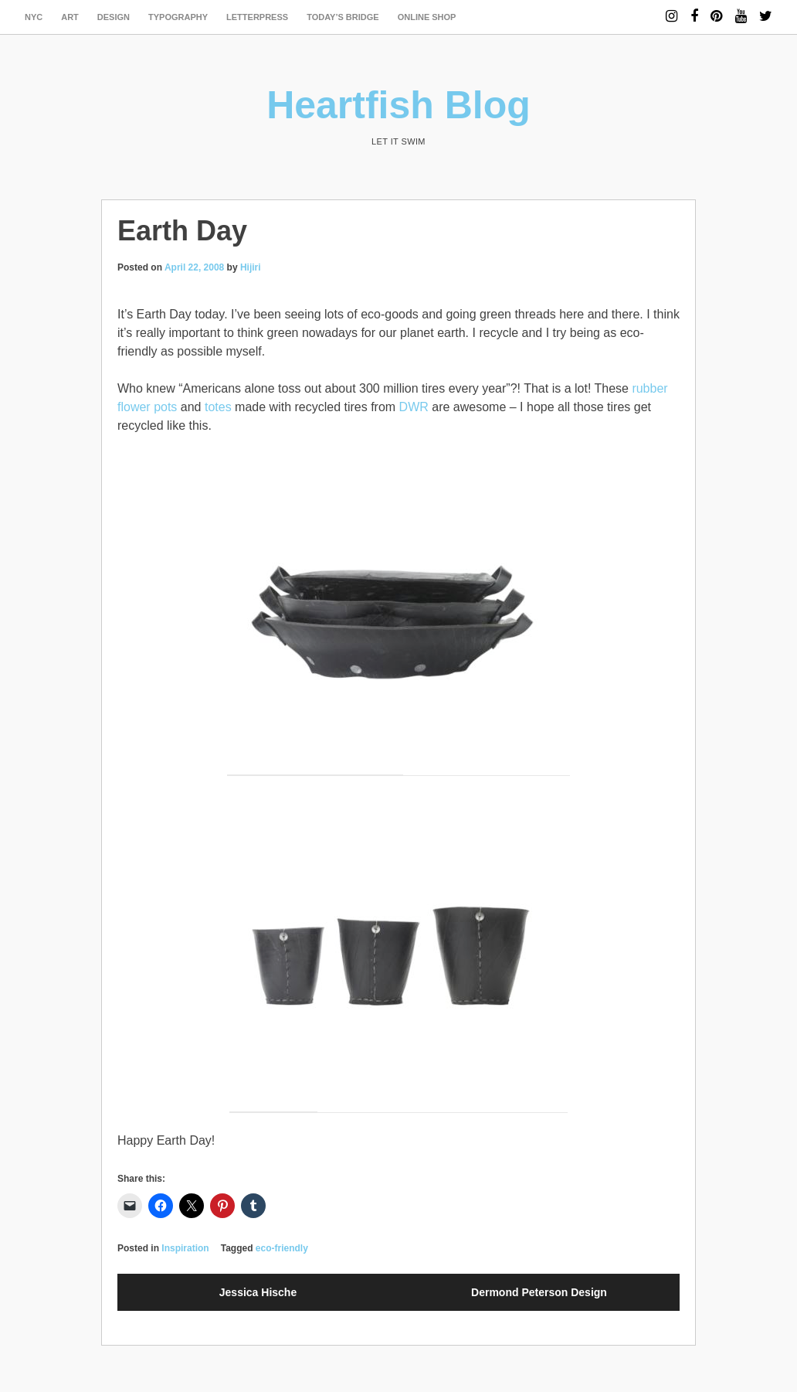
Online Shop (427, 17)
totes (218, 407)
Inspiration (185, 1248)
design (113, 17)
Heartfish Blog (398, 105)
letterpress (257, 17)
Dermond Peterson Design (539, 1292)
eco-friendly (282, 1248)
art (70, 17)
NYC (33, 17)
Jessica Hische (258, 1292)
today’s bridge (343, 17)
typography (178, 17)
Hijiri (250, 267)
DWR (414, 407)
